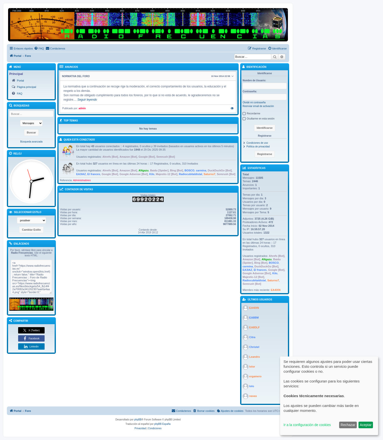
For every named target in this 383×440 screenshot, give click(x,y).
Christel (254, 346)
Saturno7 (209, 174)
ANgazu (143, 170)
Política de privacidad (258, 146)
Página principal (26, 86)
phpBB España (162, 424)
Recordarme (253, 113)
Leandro (254, 356)
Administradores (82, 180)
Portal (20, 80)
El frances (93, 174)
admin (82, 108)
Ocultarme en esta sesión (260, 118)
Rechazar (348, 425)
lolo (251, 385)
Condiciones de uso (257, 143)
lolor (252, 366)
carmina (201, 170)
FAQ (19, 93)
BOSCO (189, 170)
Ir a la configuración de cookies (307, 425)
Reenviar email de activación (258, 106)
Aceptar (365, 425)
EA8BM (254, 317)
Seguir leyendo (87, 99)
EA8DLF (254, 327)
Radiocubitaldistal (190, 174)
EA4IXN (276, 289)
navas (253, 395)
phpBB (138, 419)
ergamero (255, 376)
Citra (252, 336)
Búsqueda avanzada (31, 141)
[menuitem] (39, 48)
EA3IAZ (81, 174)
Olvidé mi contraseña (254, 102)
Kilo (151, 174)
